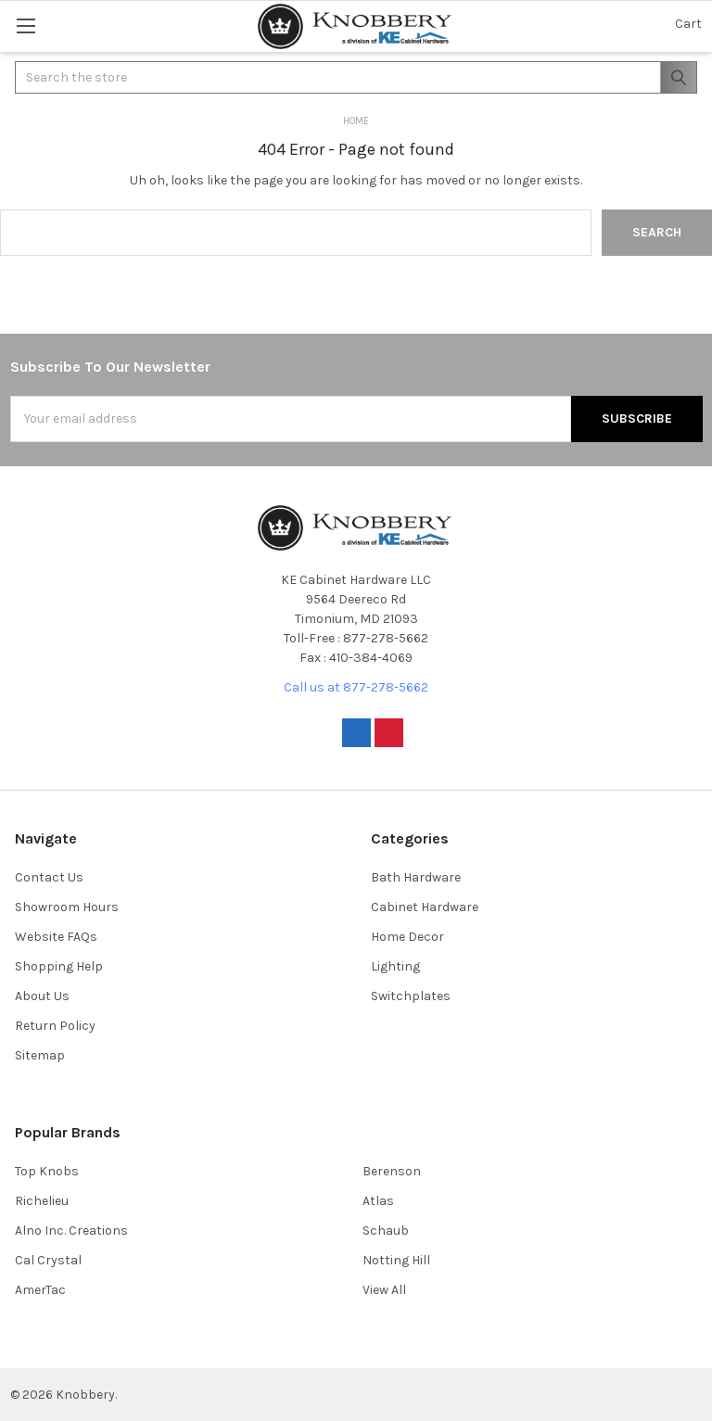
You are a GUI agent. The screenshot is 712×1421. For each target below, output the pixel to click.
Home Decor (407, 937)
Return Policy (55, 1026)
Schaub (385, 1230)
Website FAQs (56, 937)
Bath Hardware (416, 877)
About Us (42, 996)
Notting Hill (396, 1260)
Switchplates (411, 996)
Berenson (391, 1171)
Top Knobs (47, 1171)
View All (384, 1290)
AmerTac (40, 1290)
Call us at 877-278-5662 (356, 687)
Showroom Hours (67, 907)
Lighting (395, 966)
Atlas (378, 1201)
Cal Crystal (48, 1260)
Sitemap (40, 1055)
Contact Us (49, 877)
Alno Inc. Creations (71, 1230)
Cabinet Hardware (424, 907)
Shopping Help (59, 966)
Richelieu (42, 1201)
